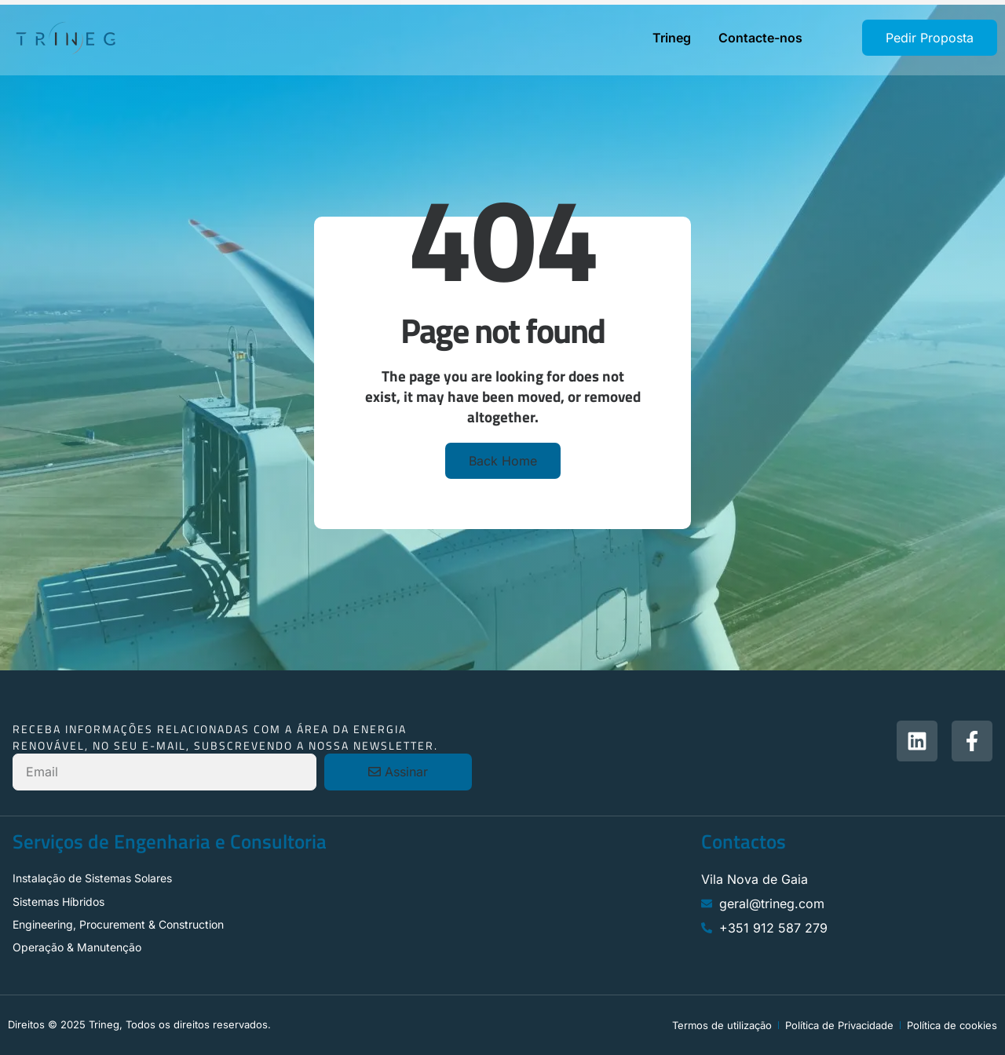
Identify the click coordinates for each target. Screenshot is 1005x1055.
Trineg (671, 38)
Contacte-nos (760, 38)
